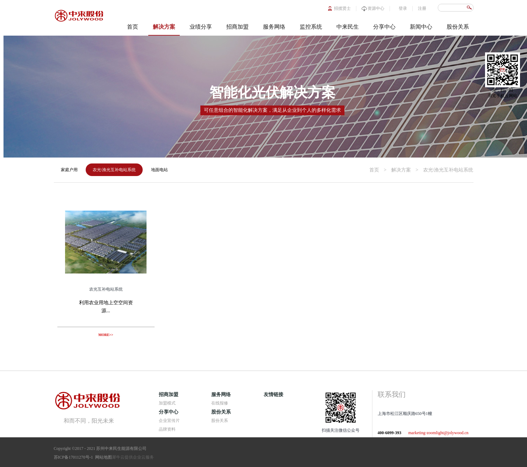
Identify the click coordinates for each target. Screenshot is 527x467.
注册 (422, 8)
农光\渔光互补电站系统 (448, 170)
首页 (132, 27)
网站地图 (102, 457)
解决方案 (401, 170)
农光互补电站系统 (106, 289)
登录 (403, 8)
